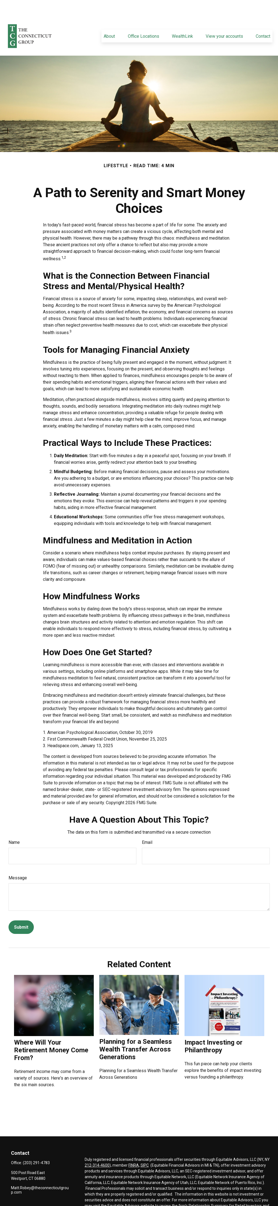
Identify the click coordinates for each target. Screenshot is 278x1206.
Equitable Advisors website (131, 1189)
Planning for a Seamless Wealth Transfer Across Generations (135, 1032)
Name (14, 825)
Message (18, 861)
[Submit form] (21, 910)
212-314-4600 (97, 1149)
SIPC (145, 1149)
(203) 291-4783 (36, 1146)
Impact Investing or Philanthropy (214, 1029)
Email (147, 825)
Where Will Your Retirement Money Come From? (51, 1033)
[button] (109, 20)
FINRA (133, 1149)
